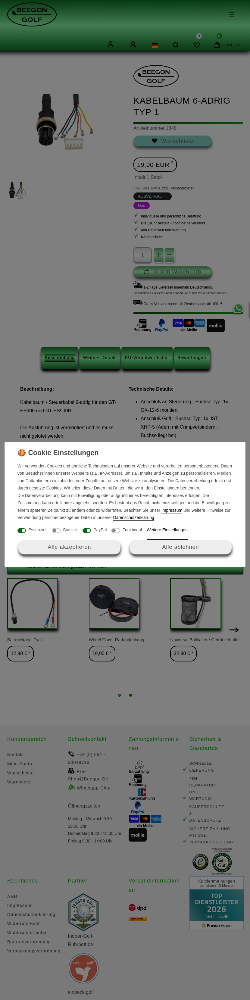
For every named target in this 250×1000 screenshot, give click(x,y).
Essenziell (37, 529)
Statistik (70, 529)
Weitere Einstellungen (167, 529)
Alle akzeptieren (69, 547)
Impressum (171, 510)
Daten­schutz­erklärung (133, 517)
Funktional (132, 529)
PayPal (100, 529)
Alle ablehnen (180, 547)
